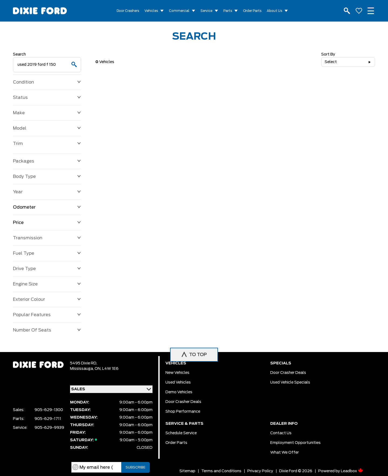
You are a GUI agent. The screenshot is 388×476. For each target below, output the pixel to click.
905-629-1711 (47, 419)
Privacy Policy (260, 471)
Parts (227, 10)
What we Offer (284, 452)
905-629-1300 (48, 410)
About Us (274, 10)
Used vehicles (178, 382)
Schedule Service (181, 433)
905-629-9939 (49, 428)
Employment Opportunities (295, 443)
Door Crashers (128, 10)
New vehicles (177, 373)
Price (47, 222)
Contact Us (281, 433)
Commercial (179, 10)
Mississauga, (82, 369)
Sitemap (187, 471)
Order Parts (252, 10)
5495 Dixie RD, (83, 363)
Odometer (47, 207)
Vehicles (151, 10)
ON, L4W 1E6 (107, 369)
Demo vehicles (178, 392)
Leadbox (352, 471)
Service (206, 10)
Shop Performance (182, 411)
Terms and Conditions (221, 471)
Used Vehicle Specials (290, 382)
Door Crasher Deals (183, 402)
